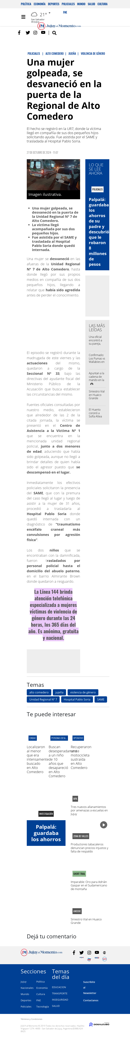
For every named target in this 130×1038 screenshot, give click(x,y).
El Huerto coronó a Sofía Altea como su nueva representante (97, 418)
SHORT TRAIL (79, 874)
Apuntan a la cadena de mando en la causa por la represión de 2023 (97, 381)
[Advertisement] (56, 661)
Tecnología (42, 1006)
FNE (38, 1000)
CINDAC (32, 738)
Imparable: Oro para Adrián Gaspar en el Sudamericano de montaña (89, 885)
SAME (100, 699)
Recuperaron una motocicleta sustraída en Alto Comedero (81, 757)
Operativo (78, 738)
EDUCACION (59, 987)
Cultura (103, 4)
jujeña (59, 692)
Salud (91, 4)
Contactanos (90, 1000)
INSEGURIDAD (60, 999)
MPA (75, 799)
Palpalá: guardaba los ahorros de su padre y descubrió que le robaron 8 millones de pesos (99, 231)
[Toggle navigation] (23, 16)
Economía (40, 4)
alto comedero (39, 692)
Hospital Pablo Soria (77, 699)
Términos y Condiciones (31, 1019)
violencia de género (83, 692)
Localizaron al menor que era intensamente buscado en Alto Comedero (38, 759)
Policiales (68, 4)
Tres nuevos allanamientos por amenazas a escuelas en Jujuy (89, 810)
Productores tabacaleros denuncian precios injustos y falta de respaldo (89, 847)
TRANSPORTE (59, 993)
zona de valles (80, 836)
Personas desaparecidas (63, 738)
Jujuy (23, 981)
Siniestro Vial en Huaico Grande (97, 394)
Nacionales (27, 987)
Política (26, 4)
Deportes (53, 4)
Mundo (81, 4)
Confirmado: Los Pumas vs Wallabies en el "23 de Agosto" (97, 361)
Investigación (46, 814)
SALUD (56, 1006)
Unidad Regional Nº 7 (43, 699)
